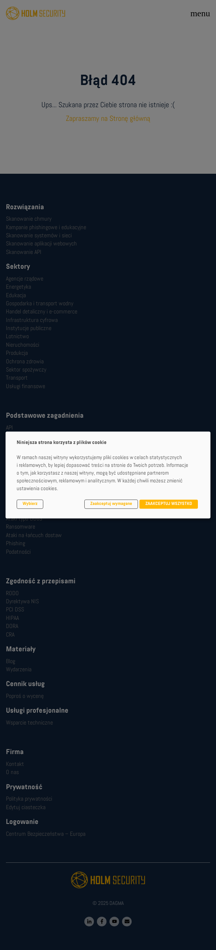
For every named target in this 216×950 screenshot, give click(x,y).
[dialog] (108, 474)
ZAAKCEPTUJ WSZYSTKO (168, 504)
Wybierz (30, 504)
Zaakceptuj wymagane (111, 504)
